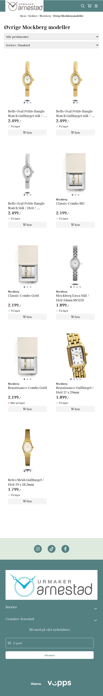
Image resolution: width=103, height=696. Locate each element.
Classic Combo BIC (70, 203)
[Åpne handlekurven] (89, 6)
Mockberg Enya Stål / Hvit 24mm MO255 (72, 297)
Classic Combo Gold (23, 295)
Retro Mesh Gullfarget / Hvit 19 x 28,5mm (26, 482)
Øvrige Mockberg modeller (68, 15)
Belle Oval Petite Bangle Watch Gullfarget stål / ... (27, 113)
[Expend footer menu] (96, 620)
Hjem (23, 15)
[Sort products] (51, 45)
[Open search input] (82, 6)
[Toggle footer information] (96, 608)
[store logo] (24, 6)
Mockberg (46, 15)
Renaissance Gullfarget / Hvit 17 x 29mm (75, 389)
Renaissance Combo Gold (27, 387)
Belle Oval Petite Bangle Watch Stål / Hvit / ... (26, 205)
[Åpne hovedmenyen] (96, 6)
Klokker (33, 15)
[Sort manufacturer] (51, 36)
